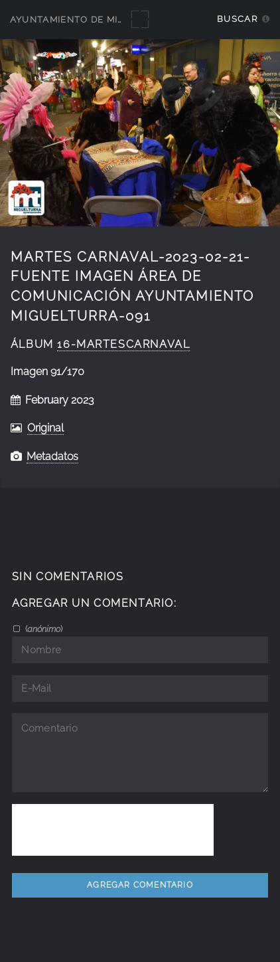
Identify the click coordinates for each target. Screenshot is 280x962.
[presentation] (113, 830)
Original (45, 428)
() (42, 628)
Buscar (237, 19)
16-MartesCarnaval (123, 344)
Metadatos (52, 456)
